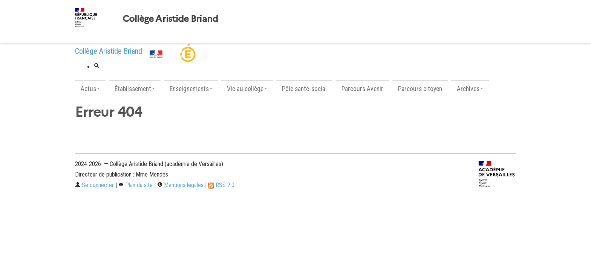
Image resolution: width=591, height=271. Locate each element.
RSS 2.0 (221, 185)
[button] (96, 66)
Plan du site (135, 185)
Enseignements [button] (191, 89)
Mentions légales (180, 185)
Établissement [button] (135, 89)
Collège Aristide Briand (170, 19)
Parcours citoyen (420, 89)
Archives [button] (470, 89)
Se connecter (94, 185)
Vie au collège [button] (247, 89)
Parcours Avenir (362, 89)
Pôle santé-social (304, 89)
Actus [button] (90, 89)
